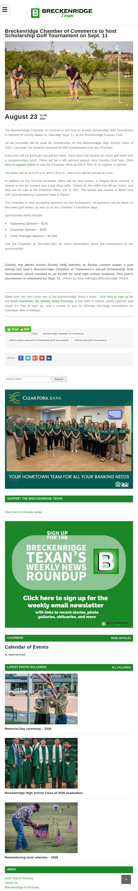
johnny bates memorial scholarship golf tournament (39, 340)
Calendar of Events (27, 647)
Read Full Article (15, 655)
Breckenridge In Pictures (22, 887)
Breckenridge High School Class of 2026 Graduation (44, 793)
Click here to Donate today (23, 512)
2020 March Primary (19, 878)
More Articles (121, 638)
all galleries (121, 667)
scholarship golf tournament (90, 340)
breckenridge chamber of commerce (63, 333)
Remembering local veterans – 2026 (31, 857)
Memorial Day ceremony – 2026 (28, 728)
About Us (11, 882)
